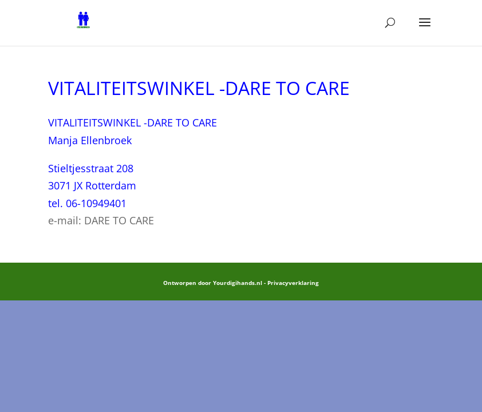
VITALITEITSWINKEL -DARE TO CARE (132, 122)
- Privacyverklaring (291, 283)
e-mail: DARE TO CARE (101, 220)
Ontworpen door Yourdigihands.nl (212, 283)
